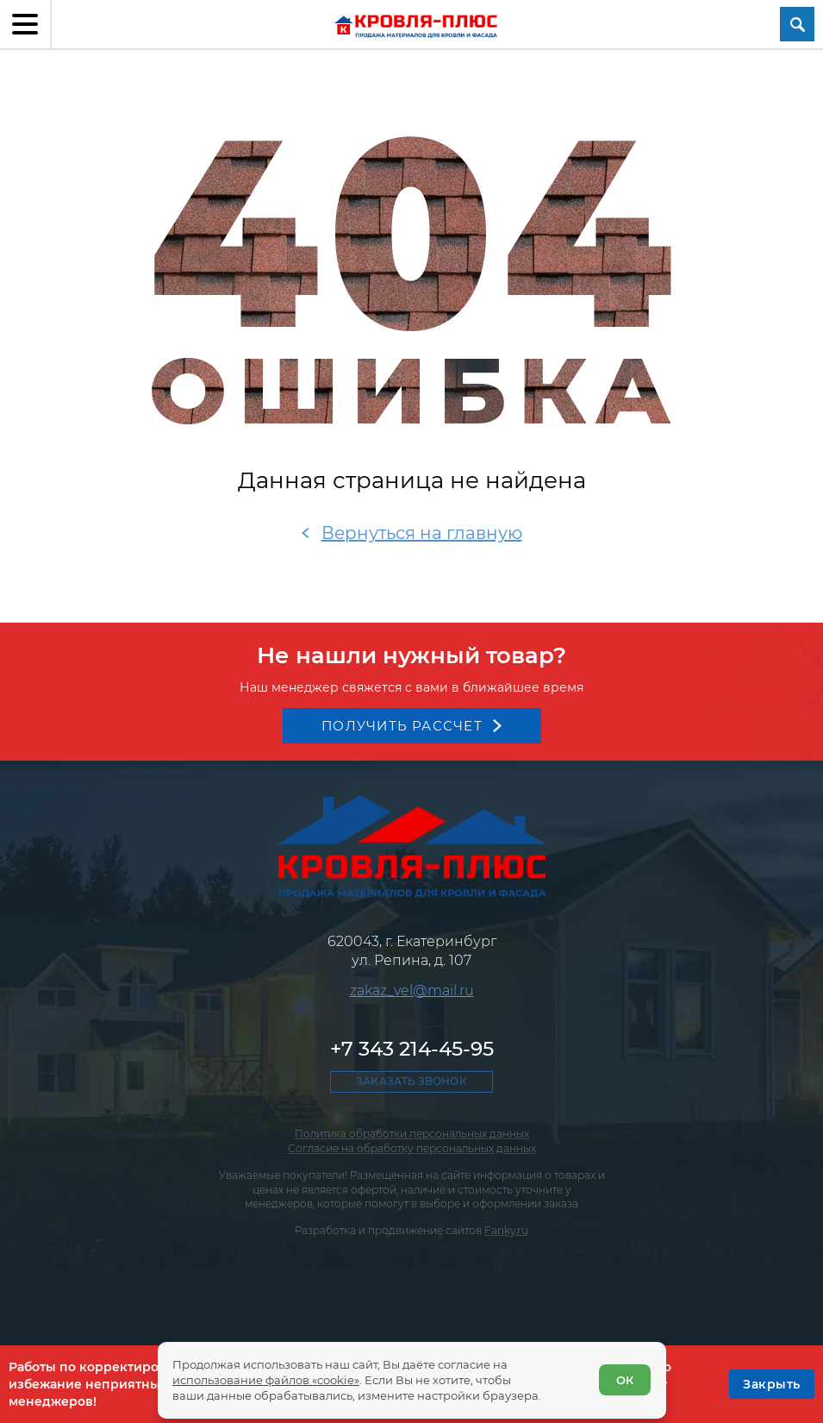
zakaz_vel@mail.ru (412, 990)
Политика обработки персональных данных (412, 1133)
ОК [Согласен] (624, 1380)
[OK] (771, 1384)
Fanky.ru (506, 1230)
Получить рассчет (402, 726)
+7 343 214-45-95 (412, 1049)
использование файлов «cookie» (265, 1380)
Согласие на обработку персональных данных (412, 1148)
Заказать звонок (411, 1081)
